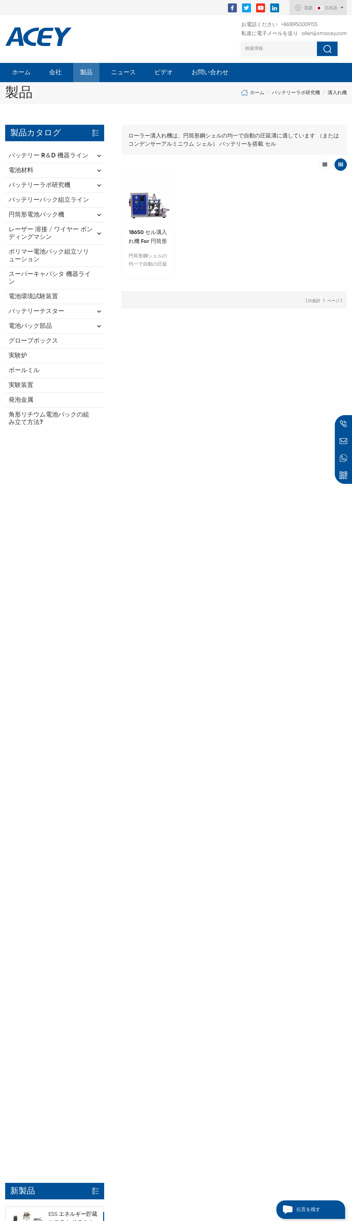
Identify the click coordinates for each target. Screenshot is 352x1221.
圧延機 (88, 1006)
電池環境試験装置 (33, 296)
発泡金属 (21, 400)
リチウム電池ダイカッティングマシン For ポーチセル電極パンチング (207, 1056)
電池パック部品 (30, 326)
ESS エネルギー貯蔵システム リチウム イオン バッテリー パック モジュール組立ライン (72, 480)
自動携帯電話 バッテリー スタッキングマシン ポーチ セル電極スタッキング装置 (209, 1131)
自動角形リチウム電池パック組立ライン (73, 574)
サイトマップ (21, 1041)
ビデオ (163, 72)
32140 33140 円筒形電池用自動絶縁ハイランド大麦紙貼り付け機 (73, 727)
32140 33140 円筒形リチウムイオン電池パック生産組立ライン (73, 530)
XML (10, 1053)
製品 (86, 72)
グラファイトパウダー (107, 1088)
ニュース (123, 72)
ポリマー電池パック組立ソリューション (49, 256)
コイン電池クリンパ (105, 995)
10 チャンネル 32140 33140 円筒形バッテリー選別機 (73, 776)
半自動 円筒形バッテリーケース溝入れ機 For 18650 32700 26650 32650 (208, 1106)
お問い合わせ (210, 72)
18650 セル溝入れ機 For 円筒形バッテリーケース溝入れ (147, 237)
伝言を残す (298, 1209)
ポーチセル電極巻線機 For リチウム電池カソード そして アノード (209, 1081)
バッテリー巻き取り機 (107, 1065)
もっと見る (60, 500)
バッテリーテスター (36, 311)
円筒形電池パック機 (36, 215)
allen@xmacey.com (294, 33)
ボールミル (24, 370)
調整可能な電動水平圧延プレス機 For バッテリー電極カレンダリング (207, 1032)
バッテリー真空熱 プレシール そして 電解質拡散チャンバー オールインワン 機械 (209, 1155)
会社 (55, 72)
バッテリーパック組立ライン (49, 200)
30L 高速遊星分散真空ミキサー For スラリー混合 (207, 986)
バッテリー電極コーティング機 (118, 983)
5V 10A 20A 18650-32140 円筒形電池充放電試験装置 (72, 677)
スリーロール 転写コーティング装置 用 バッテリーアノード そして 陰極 (209, 1007)
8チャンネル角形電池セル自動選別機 (72, 822)
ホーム (21, 72)
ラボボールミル (99, 1018)
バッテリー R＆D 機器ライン (48, 156)
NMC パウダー (98, 1076)
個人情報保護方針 (27, 1065)
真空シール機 (96, 1041)
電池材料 (21, 170)
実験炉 (18, 356)
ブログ (13, 1030)
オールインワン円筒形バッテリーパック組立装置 (73, 628)
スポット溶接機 (99, 1030)
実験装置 (21, 385)
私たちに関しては (27, 995)
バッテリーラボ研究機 (296, 92)
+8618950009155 (279, 24)
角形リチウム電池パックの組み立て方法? (49, 418)
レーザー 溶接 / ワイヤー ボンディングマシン (51, 233)
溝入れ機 (337, 92)
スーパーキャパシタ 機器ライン (50, 278)
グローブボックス (33, 341)
